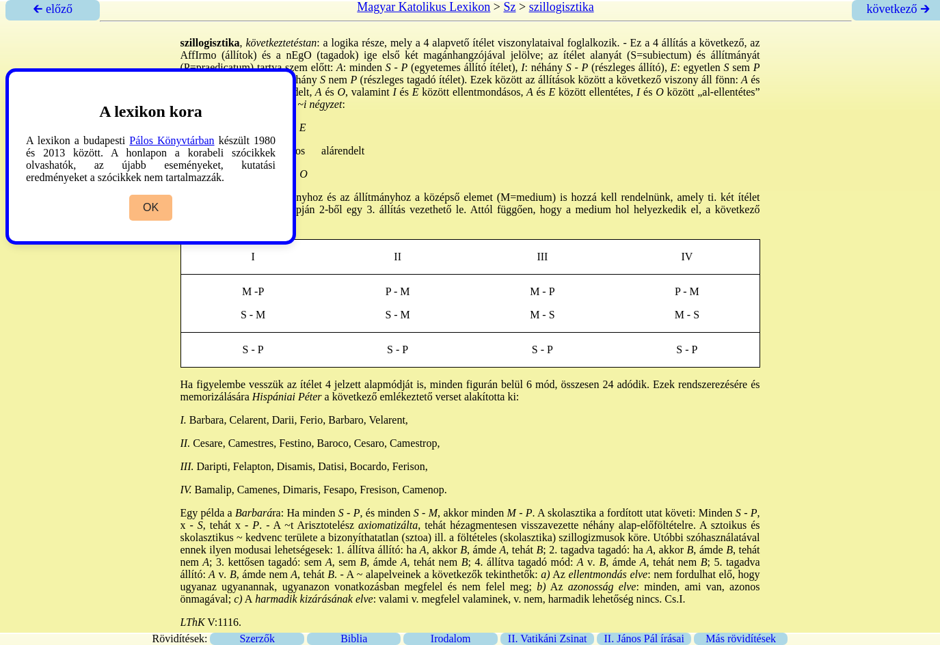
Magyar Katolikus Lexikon (423, 7)
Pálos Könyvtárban (171, 140)
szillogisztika (561, 7)
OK (151, 207)
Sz (509, 7)
